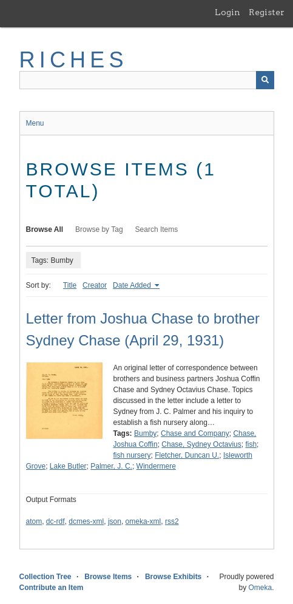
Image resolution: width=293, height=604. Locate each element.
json (114, 521)
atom (34, 521)
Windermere (156, 466)
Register (267, 12)
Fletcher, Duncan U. (187, 455)
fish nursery (132, 455)
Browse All (45, 229)
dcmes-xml (86, 521)
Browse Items (108, 576)
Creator (95, 285)
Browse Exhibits (173, 576)
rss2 (172, 521)
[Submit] (265, 80)
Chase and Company (195, 433)
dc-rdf (55, 521)
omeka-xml (143, 521)
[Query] (146, 80)
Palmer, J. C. (111, 466)
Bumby (145, 433)
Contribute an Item (51, 587)
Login (227, 12)
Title (69, 285)
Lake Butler (68, 466)
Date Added (133, 285)
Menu (35, 123)
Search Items (156, 229)
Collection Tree (45, 576)
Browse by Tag (99, 229)
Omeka (260, 587)
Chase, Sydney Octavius (201, 444)
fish (251, 444)
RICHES (73, 59)
